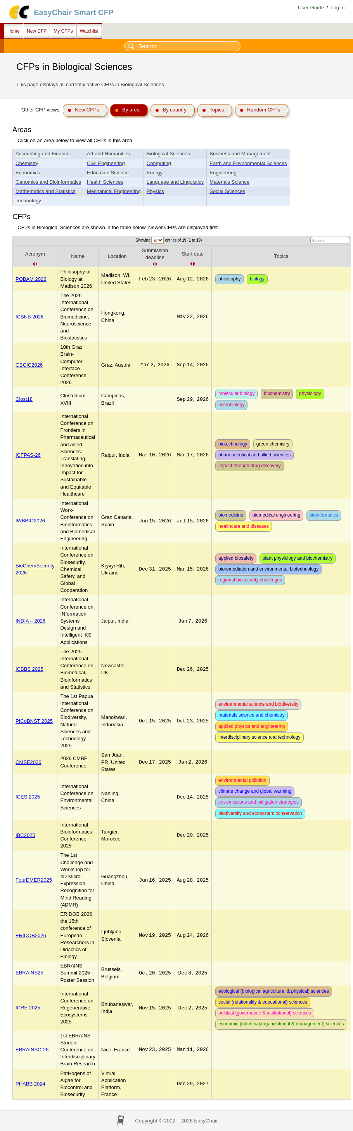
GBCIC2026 (29, 365)
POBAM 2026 (31, 279)
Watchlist (89, 31)
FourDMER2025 (34, 880)
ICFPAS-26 (28, 455)
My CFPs (63, 31)
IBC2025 (25, 835)
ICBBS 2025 (29, 669)
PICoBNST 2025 (34, 721)
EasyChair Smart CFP (74, 12)
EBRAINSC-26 (32, 1050)
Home (13, 31)
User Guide (311, 7)
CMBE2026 (28, 762)
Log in (337, 7)
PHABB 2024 (30, 1084)
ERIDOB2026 (31, 935)
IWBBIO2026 (30, 521)
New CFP (37, 31)
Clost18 (24, 399)
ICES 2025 (28, 797)
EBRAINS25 (29, 973)
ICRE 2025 (28, 1008)
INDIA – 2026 (30, 621)
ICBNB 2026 (29, 317)
